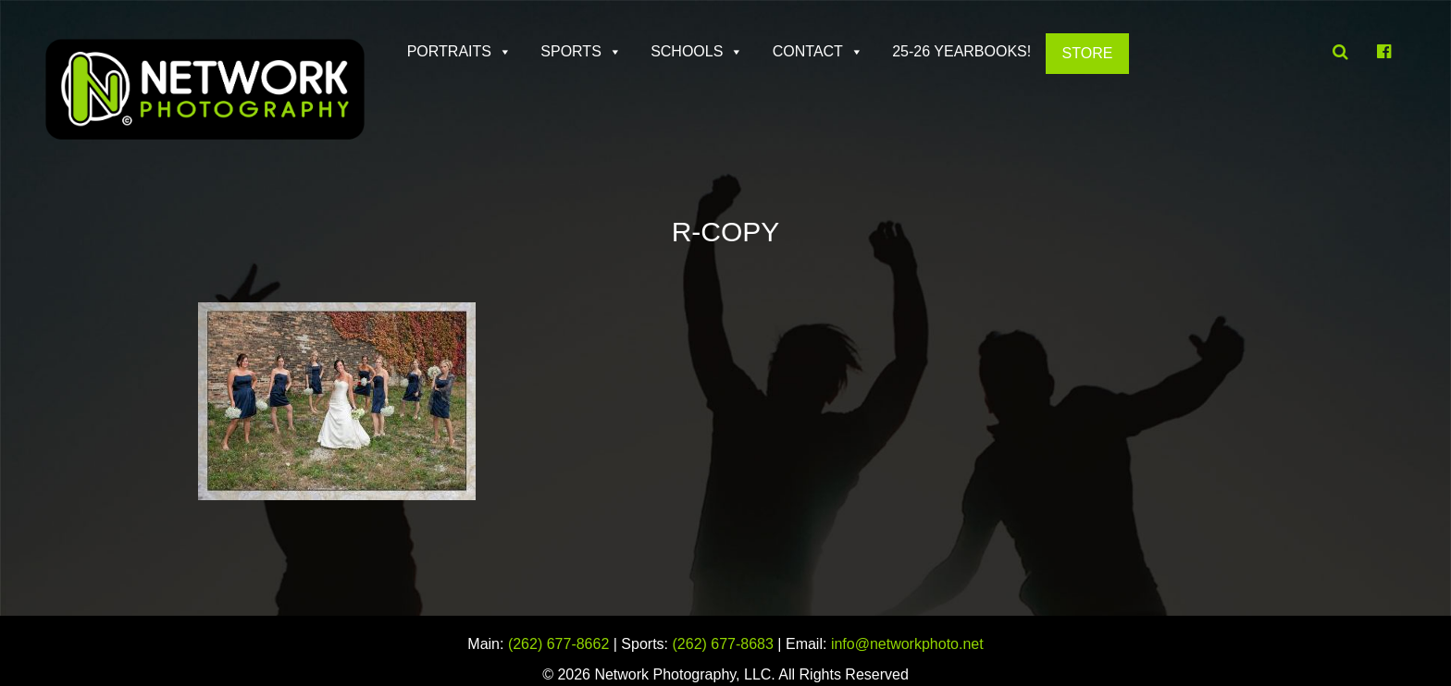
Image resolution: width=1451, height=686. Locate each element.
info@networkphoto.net (907, 644)
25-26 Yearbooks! (961, 51)
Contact (808, 51)
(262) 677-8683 (723, 644)
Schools (687, 51)
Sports (570, 51)
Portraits (449, 51)
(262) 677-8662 (558, 644)
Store (1087, 53)
